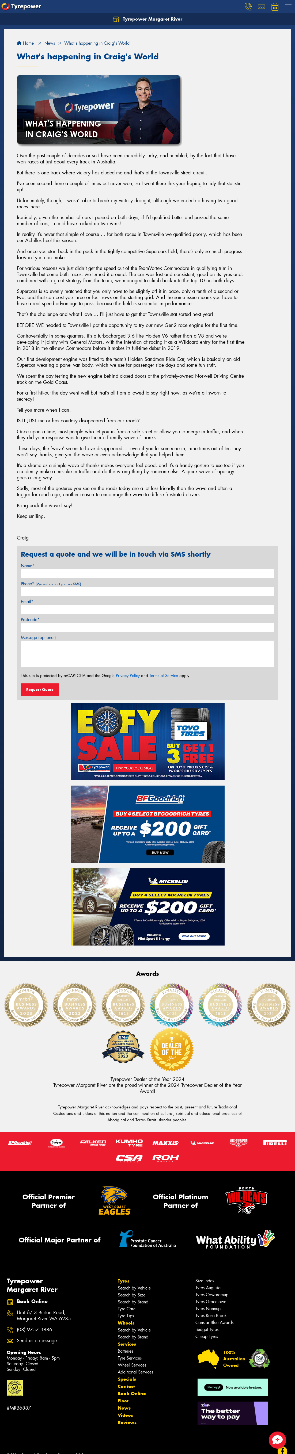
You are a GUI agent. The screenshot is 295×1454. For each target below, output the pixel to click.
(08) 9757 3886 (34, 1330)
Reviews (127, 1422)
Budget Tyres (206, 1329)
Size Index (204, 1281)
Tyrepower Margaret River (147, 19)
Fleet (123, 1401)
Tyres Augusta (208, 1288)
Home (25, 43)
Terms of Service (163, 675)
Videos (125, 1415)
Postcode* (30, 619)
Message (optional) (38, 637)
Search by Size (131, 1295)
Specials (127, 1379)
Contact (126, 1386)
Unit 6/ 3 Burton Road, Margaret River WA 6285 (44, 1316)
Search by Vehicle (134, 1288)
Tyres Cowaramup (211, 1295)
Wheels (126, 1323)
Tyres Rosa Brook (211, 1315)
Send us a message (37, 1341)
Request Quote (40, 689)
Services (127, 1344)
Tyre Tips (126, 1316)
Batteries (125, 1351)
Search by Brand (133, 1302)
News (124, 1408)
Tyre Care (126, 1309)
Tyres (123, 1281)
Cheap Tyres (206, 1336)
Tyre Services (130, 1358)
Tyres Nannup (208, 1308)
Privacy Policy (128, 675)
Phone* (51, 584)
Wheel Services (132, 1365)
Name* (28, 566)
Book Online (132, 1393)
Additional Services (135, 1372)
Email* (27, 601)
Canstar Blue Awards (214, 1322)
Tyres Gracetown (210, 1301)
